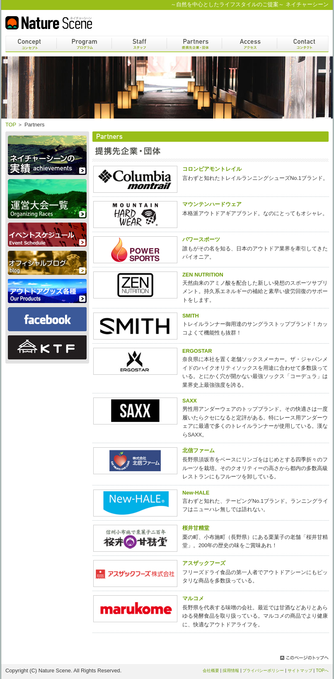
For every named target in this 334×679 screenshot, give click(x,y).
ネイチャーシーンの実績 (47, 155)
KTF (47, 347)
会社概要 (211, 670)
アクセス (249, 44)
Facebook (47, 319)
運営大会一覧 (47, 198)
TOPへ (322, 670)
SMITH (190, 316)
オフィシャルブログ (47, 263)
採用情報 (231, 670)
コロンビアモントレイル (212, 169)
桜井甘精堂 (195, 528)
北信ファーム (198, 450)
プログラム (84, 44)
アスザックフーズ (203, 563)
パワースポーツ (201, 239)
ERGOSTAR (197, 351)
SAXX (189, 401)
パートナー (194, 44)
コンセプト (30, 44)
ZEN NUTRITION (202, 275)
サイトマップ (300, 670)
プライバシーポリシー (263, 670)
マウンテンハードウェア (212, 204)
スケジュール (47, 235)
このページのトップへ (304, 658)
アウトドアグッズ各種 (47, 291)
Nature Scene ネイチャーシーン (48, 22)
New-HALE (195, 493)
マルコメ (193, 598)
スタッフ (139, 44)
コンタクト (303, 44)
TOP (10, 124)
